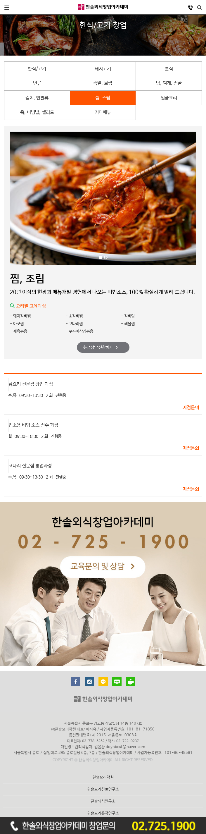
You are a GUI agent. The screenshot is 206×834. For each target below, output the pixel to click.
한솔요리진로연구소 (103, 789)
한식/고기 (37, 69)
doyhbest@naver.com (125, 747)
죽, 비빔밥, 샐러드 (37, 112)
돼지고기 (103, 69)
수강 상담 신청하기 (100, 347)
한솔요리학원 (103, 777)
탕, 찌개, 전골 (169, 83)
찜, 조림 (102, 98)
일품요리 (169, 98)
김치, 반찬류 (37, 98)
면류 (37, 83)
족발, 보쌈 (102, 83)
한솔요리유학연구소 (103, 813)
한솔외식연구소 (103, 801)
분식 (169, 69)
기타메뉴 (103, 112)
